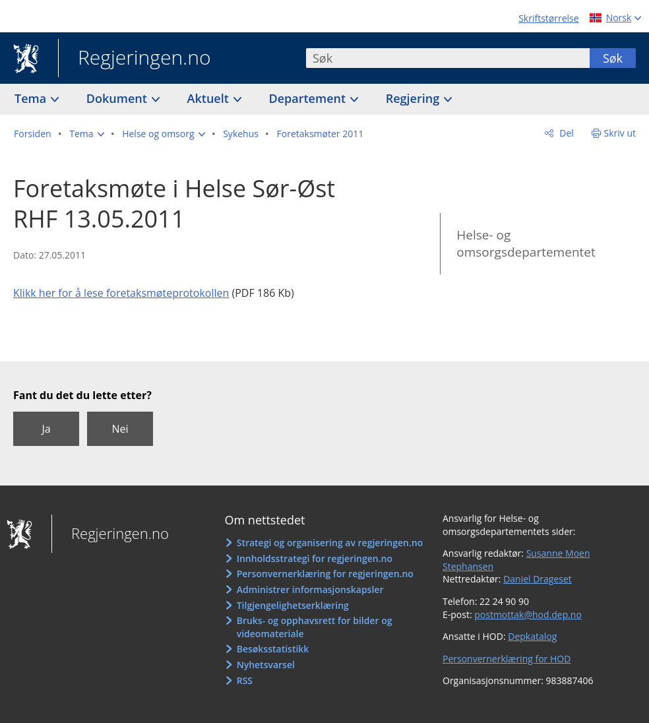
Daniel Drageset (537, 579)
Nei (119, 429)
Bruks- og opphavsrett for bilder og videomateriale (314, 627)
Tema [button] (32, 98)
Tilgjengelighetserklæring (293, 605)
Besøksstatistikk (273, 649)
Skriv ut (620, 133)
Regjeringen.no (134, 59)
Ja (46, 429)
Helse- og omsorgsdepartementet (525, 243)
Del (565, 133)
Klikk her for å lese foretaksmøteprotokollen (121, 293)
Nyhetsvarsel (266, 664)
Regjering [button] (414, 98)
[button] (86, 134)
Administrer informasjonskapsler (310, 589)
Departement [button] (309, 98)
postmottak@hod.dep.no (528, 614)
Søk (613, 58)
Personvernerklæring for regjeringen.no (325, 573)
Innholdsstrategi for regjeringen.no (314, 558)
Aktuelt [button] (209, 98)
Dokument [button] (118, 98)
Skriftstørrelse (548, 18)
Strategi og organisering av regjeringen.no (330, 542)
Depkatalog (532, 636)
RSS (245, 680)
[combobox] (448, 58)
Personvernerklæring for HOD (507, 658)
